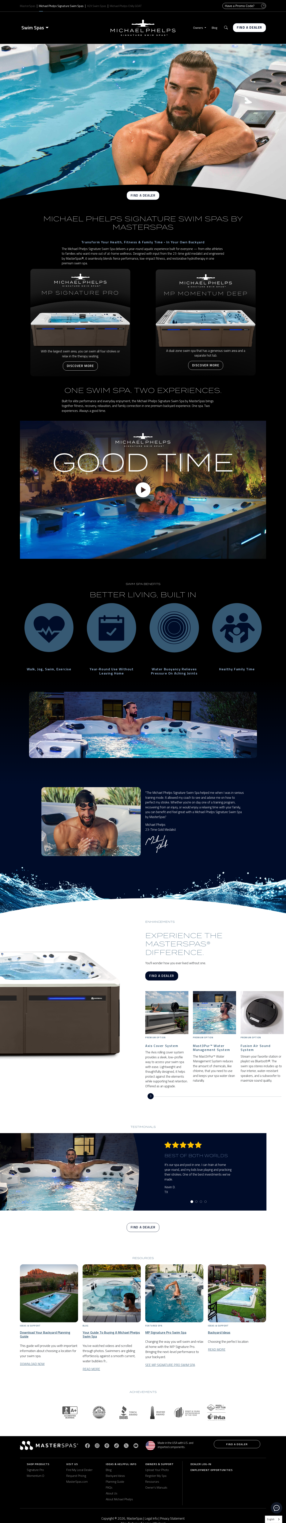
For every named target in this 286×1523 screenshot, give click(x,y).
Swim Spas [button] (32, 27)
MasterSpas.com (77, 1481)
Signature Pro (35, 1470)
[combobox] (273, 1519)
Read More (91, 1368)
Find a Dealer (249, 27)
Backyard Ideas (115, 1475)
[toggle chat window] (276, 1508)
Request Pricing (76, 1475)
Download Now (32, 1363)
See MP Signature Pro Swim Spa (170, 1364)
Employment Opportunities (211, 1470)
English (270, 1519)
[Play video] (143, 489)
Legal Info (151, 1518)
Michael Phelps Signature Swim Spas (61, 6)
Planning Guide (115, 1481)
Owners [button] (198, 27)
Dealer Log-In (200, 1464)
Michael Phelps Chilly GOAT (126, 6)
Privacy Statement (172, 1518)
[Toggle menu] (48, 27)
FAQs (109, 1487)
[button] (225, 27)
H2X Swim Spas (96, 6)
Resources (152, 1481)
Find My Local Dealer (79, 1470)
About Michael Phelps (119, 1499)
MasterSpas (27, 6)
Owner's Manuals (156, 1487)
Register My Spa (155, 1475)
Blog (214, 27)
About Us (111, 1493)
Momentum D (35, 1475)
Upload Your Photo (157, 1470)
